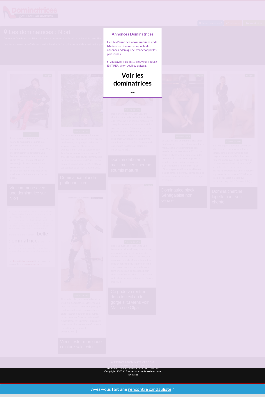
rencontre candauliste (149, 389)
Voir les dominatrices (132, 79)
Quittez (132, 92)
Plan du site (132, 374)
